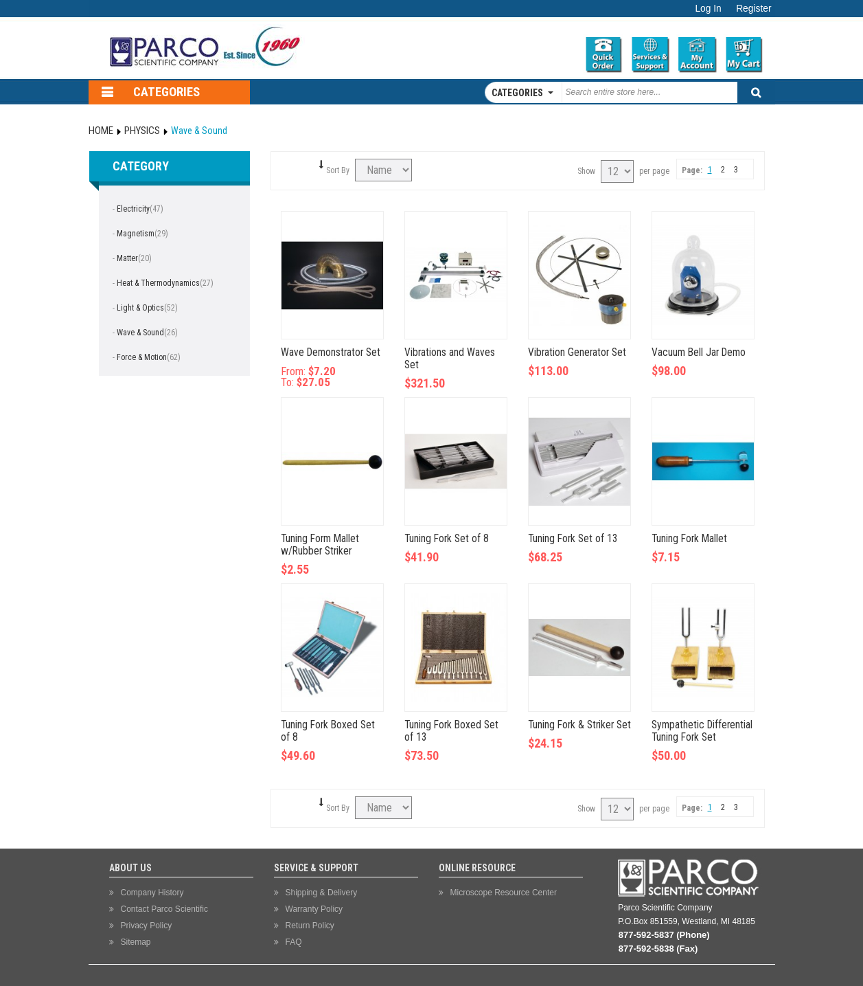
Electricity (133, 209)
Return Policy (310, 925)
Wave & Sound (140, 332)
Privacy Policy (146, 925)
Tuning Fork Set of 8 (446, 539)
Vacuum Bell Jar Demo (699, 352)
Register (753, 8)
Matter (127, 258)
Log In (708, 8)
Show (586, 171)
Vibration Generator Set (577, 352)
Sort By (337, 170)
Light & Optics (140, 308)
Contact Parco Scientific (164, 909)
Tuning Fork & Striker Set (579, 725)
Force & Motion (142, 357)
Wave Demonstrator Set (330, 352)
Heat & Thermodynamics (158, 283)
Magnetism (135, 233)
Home (101, 130)
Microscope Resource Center (503, 892)
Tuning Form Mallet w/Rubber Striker (320, 545)
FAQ (294, 942)
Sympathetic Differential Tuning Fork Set (702, 731)
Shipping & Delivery (322, 892)
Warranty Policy (314, 909)
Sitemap (136, 942)
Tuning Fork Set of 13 (573, 539)
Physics (142, 130)
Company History (152, 892)
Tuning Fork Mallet (689, 539)
